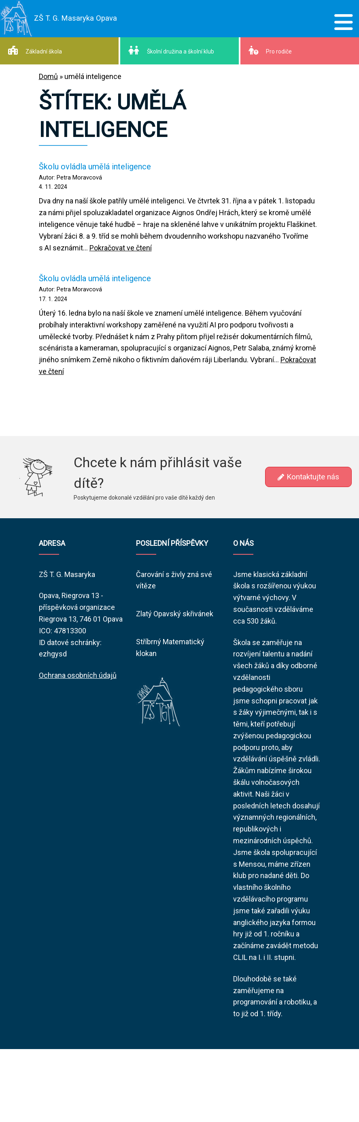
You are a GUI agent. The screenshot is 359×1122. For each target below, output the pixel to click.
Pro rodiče (270, 50)
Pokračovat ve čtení (120, 248)
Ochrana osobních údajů (78, 675)
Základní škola (35, 50)
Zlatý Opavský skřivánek (174, 613)
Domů (48, 76)
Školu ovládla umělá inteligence (95, 166)
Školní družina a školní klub (171, 50)
